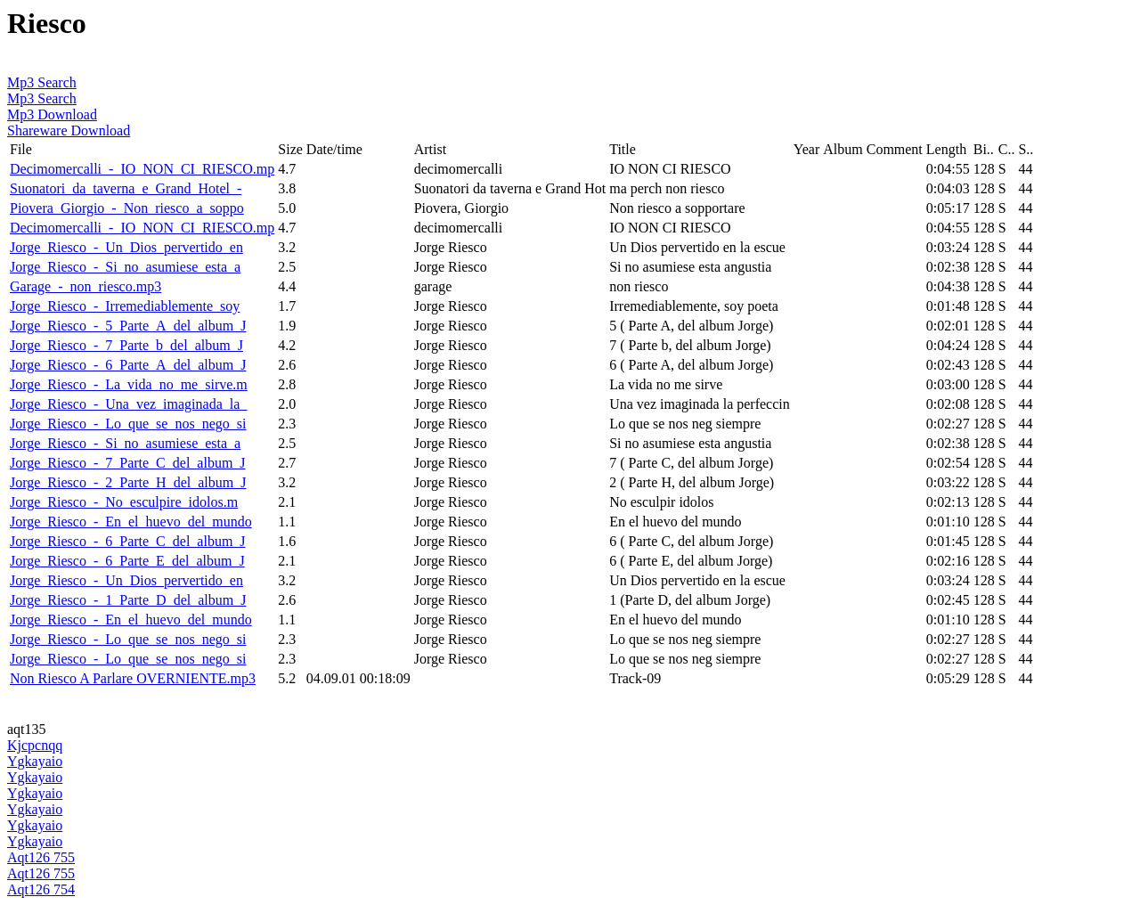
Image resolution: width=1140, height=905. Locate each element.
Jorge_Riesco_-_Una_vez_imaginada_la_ (128, 404)
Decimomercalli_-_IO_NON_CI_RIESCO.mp (142, 168)
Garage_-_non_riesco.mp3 (85, 286)
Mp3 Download (52, 114)
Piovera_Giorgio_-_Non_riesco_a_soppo (127, 208)
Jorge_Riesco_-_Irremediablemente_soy (125, 306)
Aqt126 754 (41, 889)
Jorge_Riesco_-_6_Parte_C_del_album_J (128, 541)
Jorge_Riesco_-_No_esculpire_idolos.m (124, 502)
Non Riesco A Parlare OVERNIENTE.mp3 (133, 678)
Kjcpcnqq (34, 745)
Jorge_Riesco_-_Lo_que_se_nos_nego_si (128, 423)
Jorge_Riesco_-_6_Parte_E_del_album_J (127, 560)
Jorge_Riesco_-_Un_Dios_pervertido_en (126, 247)
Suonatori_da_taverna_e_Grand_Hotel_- (125, 188)
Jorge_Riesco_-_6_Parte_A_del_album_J (128, 364)
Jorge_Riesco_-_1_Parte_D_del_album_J (128, 599)
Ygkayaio (34, 761)
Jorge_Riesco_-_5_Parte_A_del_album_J (128, 325)
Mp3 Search (42, 82)
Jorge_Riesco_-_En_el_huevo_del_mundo (131, 521)
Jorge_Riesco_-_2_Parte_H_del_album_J (128, 482)
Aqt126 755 (41, 857)
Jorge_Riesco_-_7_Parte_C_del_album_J (128, 462)
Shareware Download (68, 130)
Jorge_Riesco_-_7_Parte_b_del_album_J (126, 345)
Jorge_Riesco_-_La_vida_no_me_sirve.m (129, 384)
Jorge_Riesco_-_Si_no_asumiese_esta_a (125, 266)
